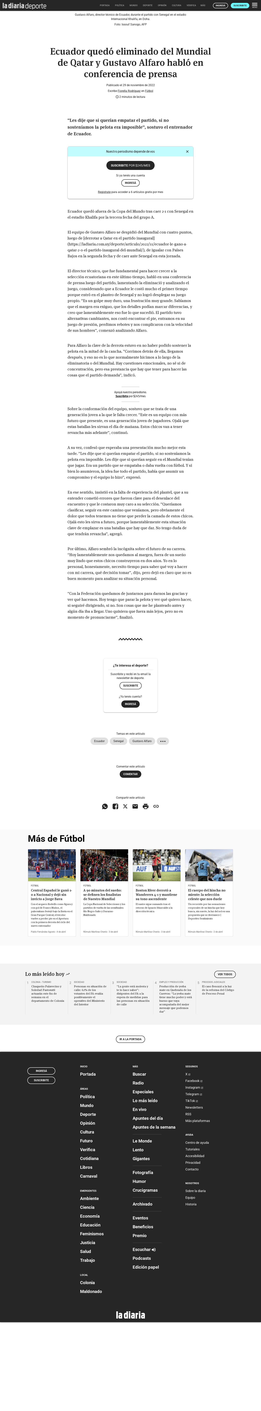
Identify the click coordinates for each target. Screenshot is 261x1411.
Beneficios (143, 1315)
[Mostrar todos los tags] (163, 830)
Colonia (87, 1371)
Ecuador (99, 830)
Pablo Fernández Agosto (43, 1020)
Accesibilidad (194, 1244)
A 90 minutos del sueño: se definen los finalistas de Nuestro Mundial (102, 983)
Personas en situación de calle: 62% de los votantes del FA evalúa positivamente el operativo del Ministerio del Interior (90, 1084)
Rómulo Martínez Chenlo (95, 1020)
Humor (139, 1270)
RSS (188, 1203)
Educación (90, 1313)
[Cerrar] (187, 240)
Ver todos (225, 1063)
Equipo (190, 1286)
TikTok (191, 1190)
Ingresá (220, 5)
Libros (86, 1256)
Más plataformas (197, 1210)
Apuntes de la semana (154, 1216)
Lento (138, 1238)
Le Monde (142, 1229)
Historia (191, 1293)
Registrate (104, 281)
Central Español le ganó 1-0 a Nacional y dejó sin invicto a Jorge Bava (51, 983)
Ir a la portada (130, 1128)
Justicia (87, 1331)
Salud (85, 1340)
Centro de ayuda (197, 1231)
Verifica (87, 1238)
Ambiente (89, 1287)
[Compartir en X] (125, 895)
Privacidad (192, 1251)
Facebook (193, 1170)
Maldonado (91, 1380)
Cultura (87, 1220)
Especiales (143, 1180)
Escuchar (144, 1338)
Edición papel (146, 1356)
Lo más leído (145, 1189)
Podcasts (142, 1347)
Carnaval (88, 1264)
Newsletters (194, 1196)
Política (87, 1185)
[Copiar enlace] (156, 895)
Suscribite (240, 5)
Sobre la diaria (195, 1279)
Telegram (193, 1183)
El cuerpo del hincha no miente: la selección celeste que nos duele (207, 983)
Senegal (118, 830)
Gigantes (141, 1247)
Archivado (142, 1292)
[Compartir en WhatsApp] (105, 895)
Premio (140, 1324)
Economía (90, 1304)
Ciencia (87, 1296)
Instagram (194, 1176)
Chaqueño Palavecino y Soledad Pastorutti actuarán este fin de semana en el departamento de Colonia (47, 1082)
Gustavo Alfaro (142, 830)
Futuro (86, 1229)
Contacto (192, 1258)
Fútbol (149, 179)
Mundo (87, 1194)
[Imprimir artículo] (145, 895)
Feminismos (92, 1322)
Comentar (130, 862)
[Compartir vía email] (135, 895)
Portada (88, 1163)
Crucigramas (145, 1279)
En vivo (140, 1198)
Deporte (88, 1203)
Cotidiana (89, 1247)
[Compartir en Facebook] (115, 895)
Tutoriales (192, 1238)
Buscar (139, 1163)
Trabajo (87, 1349)
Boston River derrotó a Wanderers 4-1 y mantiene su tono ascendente (156, 983)
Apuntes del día (148, 1207)
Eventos (140, 1306)
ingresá (130, 271)
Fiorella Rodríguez (129, 179)
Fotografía (143, 1261)
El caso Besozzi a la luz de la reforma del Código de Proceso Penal (218, 1078)
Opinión (87, 1211)
